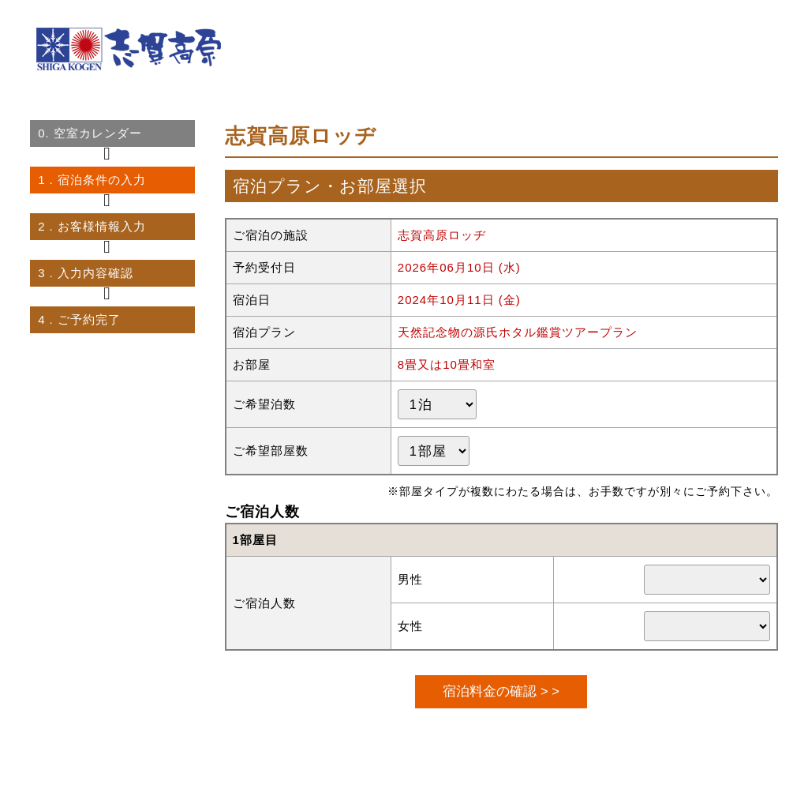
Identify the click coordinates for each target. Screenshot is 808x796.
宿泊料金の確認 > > (501, 691)
